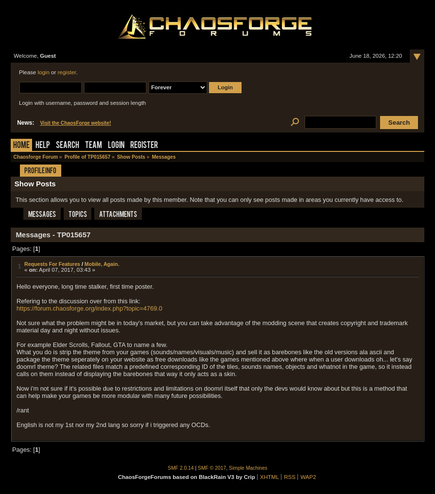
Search (67, 145)
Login (116, 145)
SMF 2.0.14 (181, 468)
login (43, 72)
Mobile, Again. (102, 264)
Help (42, 145)
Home (21, 145)
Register (144, 145)
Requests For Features (52, 264)
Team (93, 145)
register (66, 72)
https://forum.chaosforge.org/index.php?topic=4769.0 (89, 308)
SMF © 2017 (212, 468)
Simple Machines (248, 468)
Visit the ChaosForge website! (75, 123)
